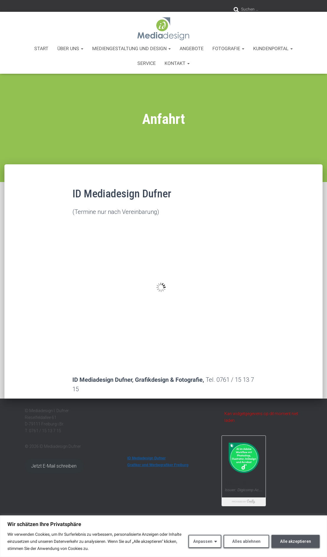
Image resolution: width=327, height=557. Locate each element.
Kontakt (177, 63)
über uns (70, 48)
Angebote (192, 48)
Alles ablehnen (246, 541)
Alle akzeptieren (295, 541)
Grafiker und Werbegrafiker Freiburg (157, 465)
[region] (163, 536)
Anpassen (202, 541)
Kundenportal (273, 48)
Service (146, 63)
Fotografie (228, 48)
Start (41, 48)
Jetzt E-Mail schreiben (54, 466)
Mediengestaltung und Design (131, 48)
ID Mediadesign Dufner (146, 458)
